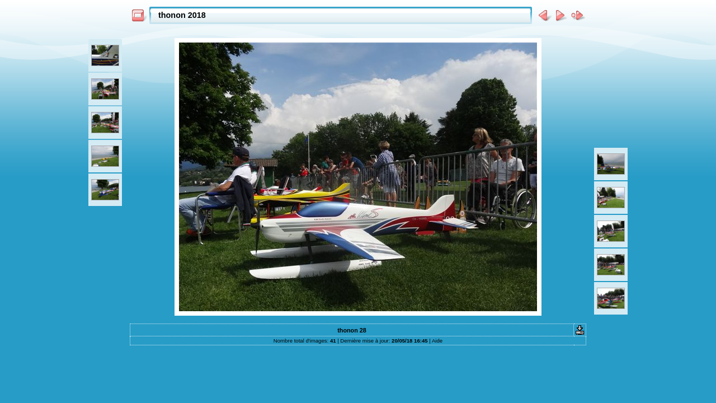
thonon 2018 (182, 15)
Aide (437, 341)
